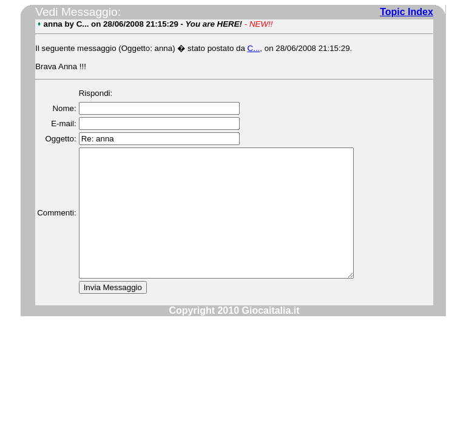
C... (253, 48)
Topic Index (406, 12)
